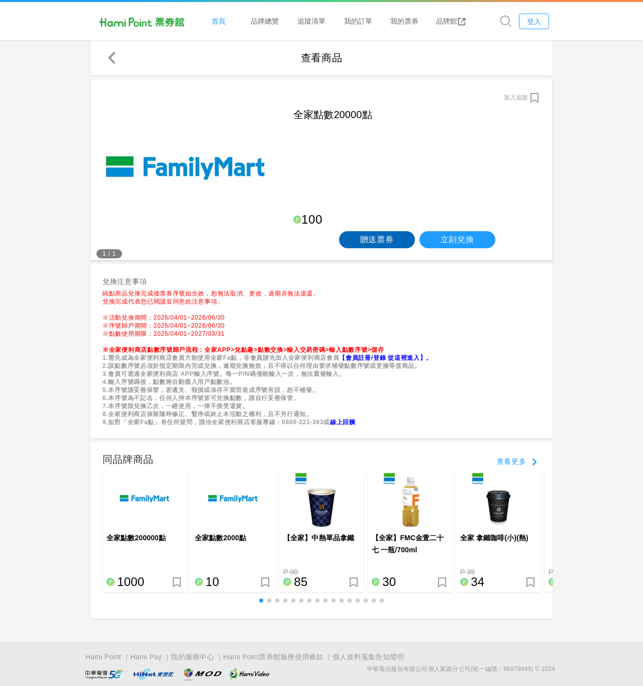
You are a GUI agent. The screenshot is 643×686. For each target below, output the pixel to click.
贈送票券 (377, 240)
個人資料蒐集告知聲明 (368, 652)
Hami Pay (146, 652)
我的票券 (407, 21)
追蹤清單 (314, 21)
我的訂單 (361, 21)
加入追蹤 (516, 98)
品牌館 (454, 21)
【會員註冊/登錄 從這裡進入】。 (386, 358)
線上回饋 (343, 422)
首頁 (221, 21)
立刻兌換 (457, 240)
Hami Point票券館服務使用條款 (273, 652)
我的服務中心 (192, 652)
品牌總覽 (268, 21)
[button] (261, 601)
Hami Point (103, 652)
